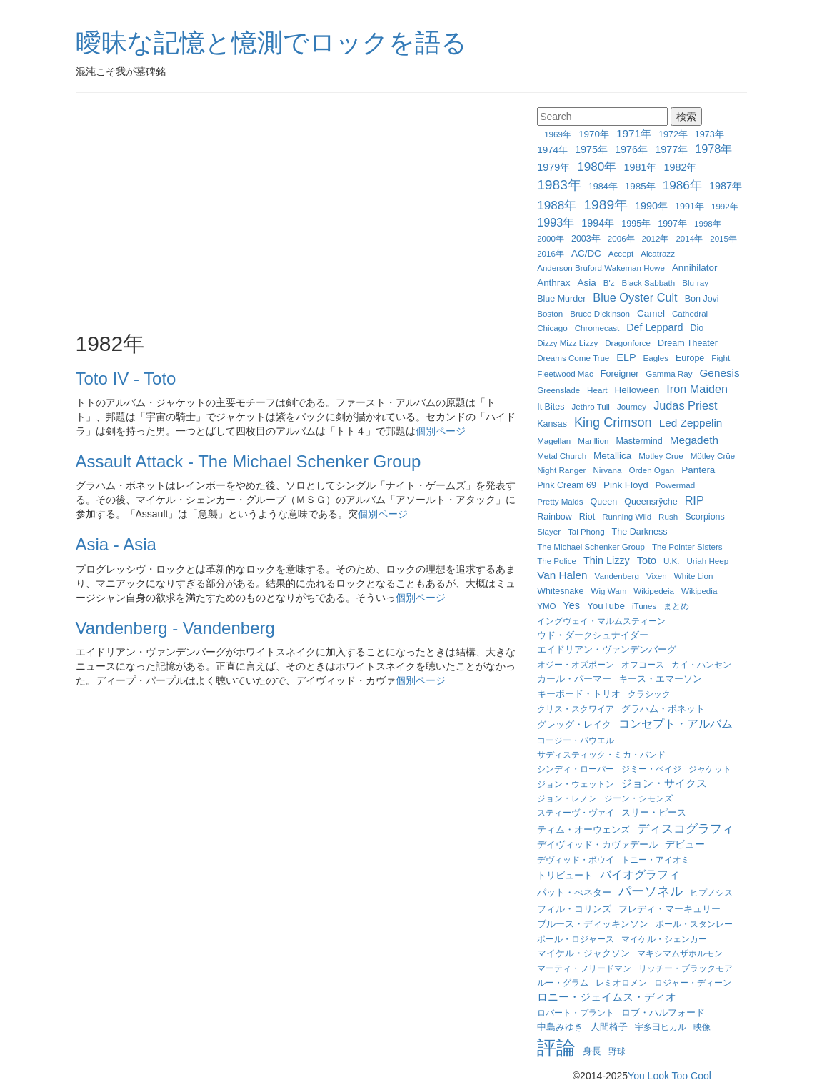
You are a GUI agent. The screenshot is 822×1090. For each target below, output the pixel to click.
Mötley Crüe (713, 455)
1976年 (631, 149)
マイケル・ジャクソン (583, 953)
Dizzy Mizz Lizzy (567, 342)
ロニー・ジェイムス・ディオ (606, 997)
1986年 (682, 185)
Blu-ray (695, 282)
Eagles (655, 357)
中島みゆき (560, 1027)
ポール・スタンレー (694, 923)
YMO (546, 605)
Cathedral (690, 313)
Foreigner (620, 374)
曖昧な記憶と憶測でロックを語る (271, 42)
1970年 (593, 134)
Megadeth (694, 440)
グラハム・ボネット (663, 708)
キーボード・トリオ (579, 694)
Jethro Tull (590, 406)
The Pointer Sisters (687, 546)
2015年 (723, 238)
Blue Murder (561, 299)
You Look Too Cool (669, 1075)
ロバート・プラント (575, 1012)
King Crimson (613, 422)
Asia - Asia (116, 544)
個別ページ (441, 431)
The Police (556, 560)
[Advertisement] (296, 214)
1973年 (709, 134)
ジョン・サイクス (664, 783)
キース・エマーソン (660, 678)
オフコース (642, 664)
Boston (550, 313)
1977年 (671, 149)
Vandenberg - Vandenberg (175, 628)
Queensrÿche (650, 502)
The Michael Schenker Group (591, 546)
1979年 (553, 167)
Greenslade (558, 390)
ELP (626, 357)
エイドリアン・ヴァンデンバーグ (606, 650)
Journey (631, 406)
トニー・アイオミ (655, 859)
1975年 (591, 149)
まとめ (676, 605)
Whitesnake (560, 591)
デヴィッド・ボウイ (575, 859)
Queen (604, 502)
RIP (694, 500)
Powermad (675, 485)
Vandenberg (617, 575)
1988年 (556, 205)
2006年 (621, 238)
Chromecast (597, 327)
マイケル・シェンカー (664, 938)
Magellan (554, 440)
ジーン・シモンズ (638, 798)
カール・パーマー (574, 679)
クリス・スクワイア (575, 708)
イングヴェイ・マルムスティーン (601, 620)
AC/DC (586, 253)
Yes (571, 605)
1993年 (555, 222)
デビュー (685, 844)
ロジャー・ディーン (692, 982)
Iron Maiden (697, 388)
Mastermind (639, 441)
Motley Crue (660, 455)
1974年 (552, 149)
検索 (686, 116)
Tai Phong (586, 531)
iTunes (644, 605)
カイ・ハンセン (701, 664)
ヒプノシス (711, 892)
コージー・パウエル (575, 740)
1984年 (603, 187)
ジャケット (709, 768)
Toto (646, 560)
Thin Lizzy (606, 560)
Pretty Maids (560, 501)
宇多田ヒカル (660, 1026)
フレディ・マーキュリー (669, 909)
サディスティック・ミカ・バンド (601, 754)
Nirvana (607, 470)
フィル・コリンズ (574, 909)
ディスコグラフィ (685, 828)
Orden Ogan (651, 470)
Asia (587, 282)
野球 (617, 1051)
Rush (668, 516)
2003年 (586, 239)
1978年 (713, 148)
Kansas (552, 424)
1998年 (707, 223)
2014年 (689, 238)
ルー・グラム (562, 982)
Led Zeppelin (691, 423)
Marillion (593, 440)
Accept (620, 253)
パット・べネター (574, 893)
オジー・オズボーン (575, 664)
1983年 (559, 184)
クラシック (649, 693)
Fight (720, 357)
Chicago (552, 327)
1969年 (557, 134)
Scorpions (705, 517)
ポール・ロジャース (575, 938)
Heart (597, 390)
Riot (587, 517)
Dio (696, 328)
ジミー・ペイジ (651, 768)
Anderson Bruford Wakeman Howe (601, 267)
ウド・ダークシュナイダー (592, 635)
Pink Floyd (625, 485)
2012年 (655, 238)
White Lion (693, 575)
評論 (556, 1048)
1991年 (689, 207)
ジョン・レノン (567, 798)
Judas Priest (685, 405)
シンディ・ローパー (575, 768)
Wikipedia (699, 590)
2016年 (550, 253)
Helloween (636, 390)
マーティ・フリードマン (584, 968)
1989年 (605, 204)
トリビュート (565, 876)
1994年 (597, 223)
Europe (690, 358)
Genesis (719, 373)
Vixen (656, 575)
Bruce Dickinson (600, 313)
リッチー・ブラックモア (685, 968)
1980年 (596, 166)
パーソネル (650, 891)
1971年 (633, 133)
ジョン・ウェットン (575, 783)
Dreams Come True (573, 357)
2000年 (550, 238)
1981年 (639, 167)
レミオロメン (621, 982)
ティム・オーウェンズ (583, 830)
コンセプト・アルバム (675, 723)
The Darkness (640, 532)
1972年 (673, 134)
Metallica (612, 455)
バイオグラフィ (640, 874)
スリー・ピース (653, 812)
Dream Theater (688, 343)
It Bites (550, 407)
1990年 (651, 206)
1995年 (636, 224)
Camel (651, 313)
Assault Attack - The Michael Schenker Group (248, 461)
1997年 (672, 224)
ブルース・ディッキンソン (592, 924)
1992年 (724, 206)
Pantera (698, 470)
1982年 (679, 167)
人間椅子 (609, 1027)
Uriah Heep (707, 560)
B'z (609, 282)
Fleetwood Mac (565, 373)
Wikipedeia (653, 590)
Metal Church (561, 455)
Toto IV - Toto (126, 378)
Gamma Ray (669, 373)
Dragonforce (628, 342)
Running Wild (626, 516)
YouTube (606, 605)
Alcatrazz (658, 253)
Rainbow (554, 517)
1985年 (640, 186)
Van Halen (562, 575)
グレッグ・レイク (574, 724)
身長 (592, 1051)
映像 (702, 1026)
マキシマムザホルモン (680, 953)
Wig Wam (609, 590)
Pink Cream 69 (566, 485)
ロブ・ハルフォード (663, 1012)
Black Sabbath (648, 282)
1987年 (725, 186)
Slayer (549, 531)
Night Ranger (561, 470)
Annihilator (695, 267)
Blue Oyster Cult (635, 297)
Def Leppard (654, 327)
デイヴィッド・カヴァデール (597, 844)
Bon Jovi (702, 299)
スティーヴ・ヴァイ (575, 812)
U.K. (671, 560)
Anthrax (553, 282)
